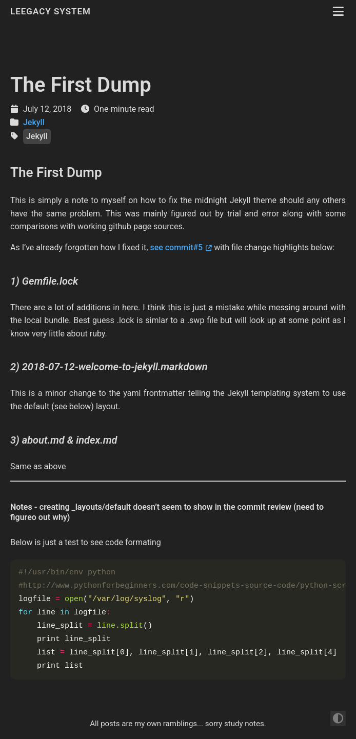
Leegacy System (51, 11)
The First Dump (80, 85)
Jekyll (34, 122)
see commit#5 (176, 247)
